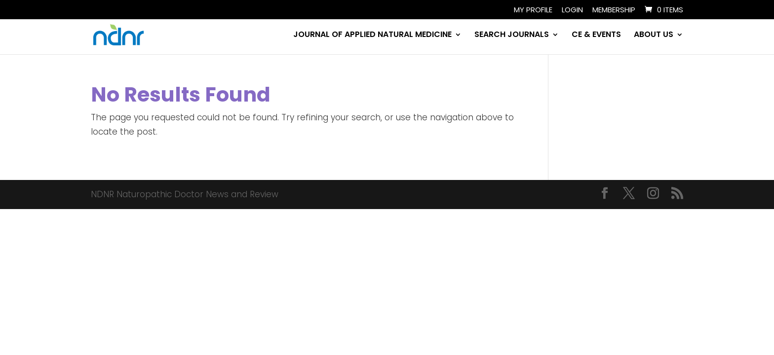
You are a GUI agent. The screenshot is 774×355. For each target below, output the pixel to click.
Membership (613, 10)
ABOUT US (653, 35)
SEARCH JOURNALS (511, 35)
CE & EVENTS (596, 35)
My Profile (533, 10)
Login (572, 10)
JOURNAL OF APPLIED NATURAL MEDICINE (372, 35)
